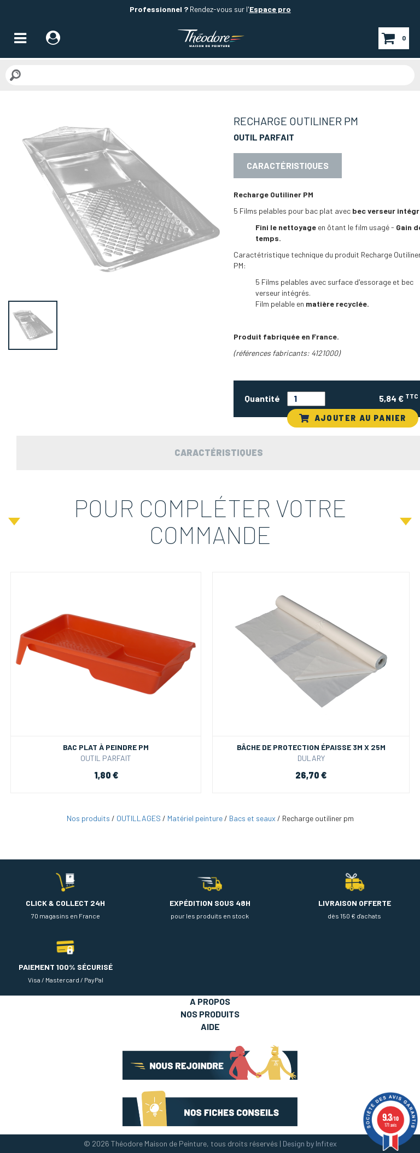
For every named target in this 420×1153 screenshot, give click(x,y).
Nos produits (88, 818)
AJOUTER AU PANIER (352, 418)
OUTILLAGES (138, 818)
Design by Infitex (310, 1143)
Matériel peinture (195, 818)
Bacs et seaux (252, 818)
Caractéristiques (288, 165)
